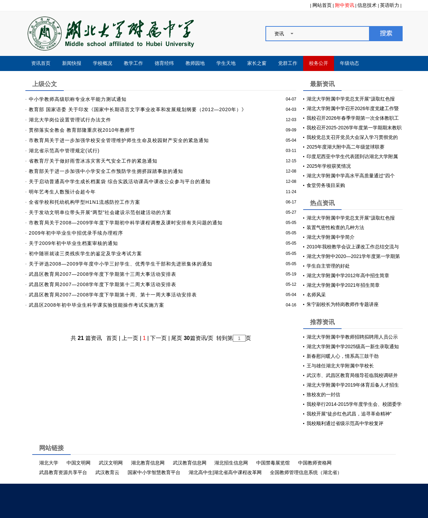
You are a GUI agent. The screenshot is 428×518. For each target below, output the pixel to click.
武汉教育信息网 (189, 463)
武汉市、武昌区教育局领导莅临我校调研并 (352, 375)
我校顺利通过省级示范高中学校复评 (345, 423)
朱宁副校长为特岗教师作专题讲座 (343, 304)
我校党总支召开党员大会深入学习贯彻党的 (352, 137)
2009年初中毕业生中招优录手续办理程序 (76, 233)
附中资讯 (344, 5)
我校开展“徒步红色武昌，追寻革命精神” (349, 413)
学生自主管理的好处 (328, 266)
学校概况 (102, 63)
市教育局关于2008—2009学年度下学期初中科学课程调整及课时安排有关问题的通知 (126, 222)
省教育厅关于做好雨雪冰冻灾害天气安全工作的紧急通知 (93, 161)
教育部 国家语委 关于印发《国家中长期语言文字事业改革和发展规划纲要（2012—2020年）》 (138, 109)
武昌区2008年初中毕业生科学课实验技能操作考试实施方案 (96, 305)
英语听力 (389, 5)
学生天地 (226, 63)
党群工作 (287, 63)
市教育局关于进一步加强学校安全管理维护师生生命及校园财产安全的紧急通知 (119, 140)
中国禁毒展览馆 (273, 463)
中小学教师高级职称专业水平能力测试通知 (78, 99)
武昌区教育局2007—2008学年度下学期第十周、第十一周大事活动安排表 (113, 294)
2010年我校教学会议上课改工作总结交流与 (353, 246)
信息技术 (367, 5)
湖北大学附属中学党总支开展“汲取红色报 (351, 99)
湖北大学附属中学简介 (331, 237)
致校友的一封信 (323, 394)
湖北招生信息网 (231, 463)
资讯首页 (40, 63)
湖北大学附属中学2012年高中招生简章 (348, 275)
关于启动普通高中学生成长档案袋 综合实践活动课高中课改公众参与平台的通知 (120, 181)
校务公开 (318, 63)
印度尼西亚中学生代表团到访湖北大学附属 (352, 156)
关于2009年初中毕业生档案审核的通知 (73, 243)
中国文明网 (79, 463)
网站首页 (322, 5)
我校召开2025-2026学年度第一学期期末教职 (354, 127)
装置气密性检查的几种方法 (335, 227)
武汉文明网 (111, 463)
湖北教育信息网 (148, 463)
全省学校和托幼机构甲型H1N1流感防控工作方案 (84, 202)
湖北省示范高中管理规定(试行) (64, 150)
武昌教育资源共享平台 (63, 472)
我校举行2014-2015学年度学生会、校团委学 (354, 404)
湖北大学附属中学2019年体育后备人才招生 (353, 385)
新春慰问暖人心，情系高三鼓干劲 (343, 356)
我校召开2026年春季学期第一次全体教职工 (353, 118)
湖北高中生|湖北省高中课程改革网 (225, 472)
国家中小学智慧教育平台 (154, 472)
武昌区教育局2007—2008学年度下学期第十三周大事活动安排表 (102, 274)
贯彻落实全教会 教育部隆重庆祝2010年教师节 (82, 130)
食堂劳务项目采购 (326, 185)
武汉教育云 (107, 472)
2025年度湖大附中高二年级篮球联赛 (345, 147)
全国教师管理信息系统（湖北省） (306, 472)
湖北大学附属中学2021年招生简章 (343, 285)
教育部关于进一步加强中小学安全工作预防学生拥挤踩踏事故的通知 (106, 171)
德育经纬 (164, 63)
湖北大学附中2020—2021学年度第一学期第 (353, 256)
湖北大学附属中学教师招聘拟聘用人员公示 (352, 337)
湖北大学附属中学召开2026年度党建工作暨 (353, 108)
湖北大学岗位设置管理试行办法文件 (70, 119)
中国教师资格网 (315, 463)
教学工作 (133, 63)
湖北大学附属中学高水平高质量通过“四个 (351, 175)
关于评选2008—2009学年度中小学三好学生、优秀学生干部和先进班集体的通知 (120, 264)
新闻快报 (71, 63)
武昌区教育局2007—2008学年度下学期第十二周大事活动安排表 (102, 284)
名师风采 (316, 294)
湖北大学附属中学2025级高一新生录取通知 (353, 346)
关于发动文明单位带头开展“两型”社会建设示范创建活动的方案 (100, 212)
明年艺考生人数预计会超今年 (62, 192)
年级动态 (349, 63)
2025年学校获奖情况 (329, 166)
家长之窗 (256, 63)
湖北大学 (48, 463)
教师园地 (195, 63)
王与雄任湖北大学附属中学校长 (340, 365)
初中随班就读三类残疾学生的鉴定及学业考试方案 (85, 253)
